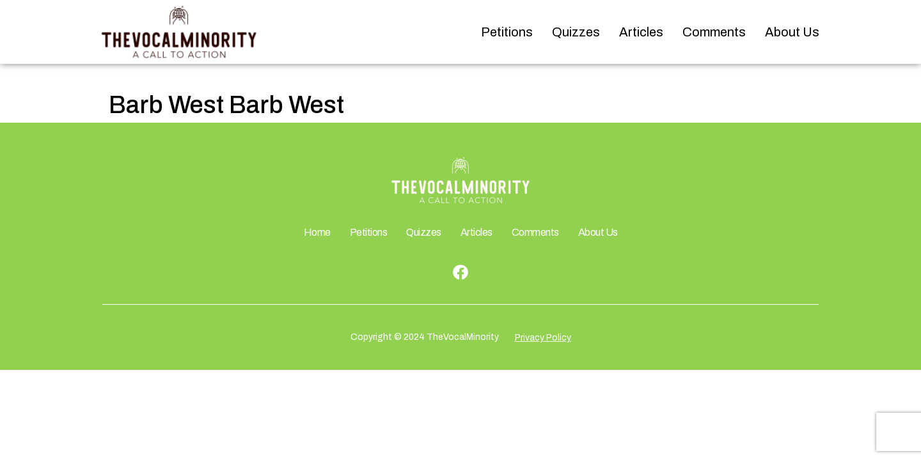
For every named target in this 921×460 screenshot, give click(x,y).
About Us (792, 32)
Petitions (507, 32)
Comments (714, 32)
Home (317, 232)
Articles (641, 32)
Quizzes (576, 32)
